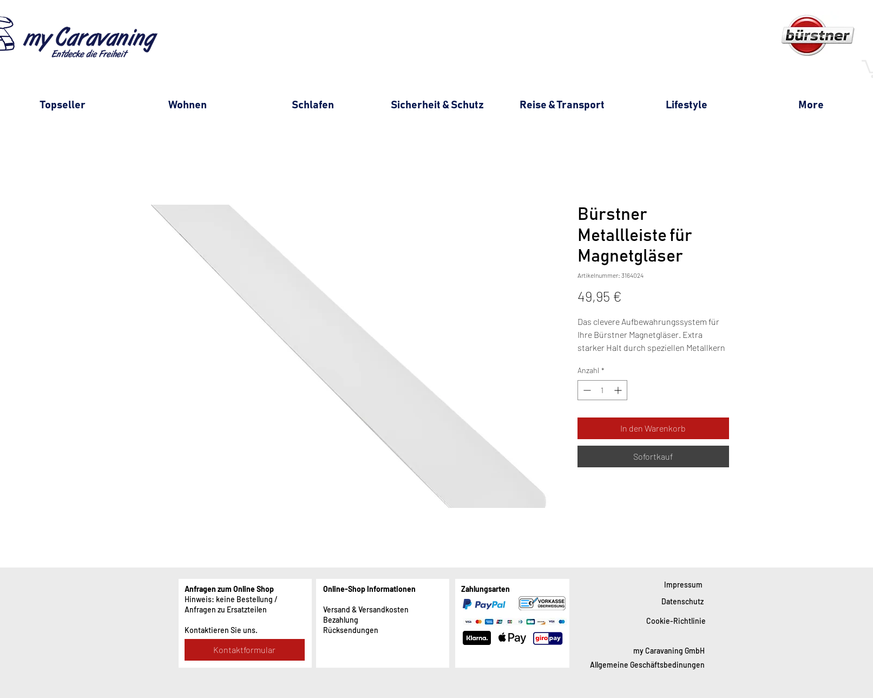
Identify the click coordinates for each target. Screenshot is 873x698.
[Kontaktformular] (245, 650)
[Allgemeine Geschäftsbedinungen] (647, 664)
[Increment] (619, 390)
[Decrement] (586, 390)
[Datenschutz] (682, 601)
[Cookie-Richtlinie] (676, 621)
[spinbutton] (602, 390)
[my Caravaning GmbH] (669, 650)
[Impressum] (683, 584)
